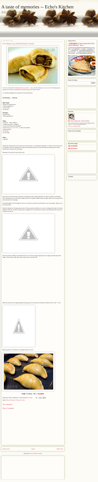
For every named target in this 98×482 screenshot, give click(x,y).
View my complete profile (74, 126)
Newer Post (6, 449)
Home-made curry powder (22, 87)
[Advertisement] (38, 26)
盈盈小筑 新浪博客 (72, 146)
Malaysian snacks (20, 400)
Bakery (8, 400)
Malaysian (12, 400)
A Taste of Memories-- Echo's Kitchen (79, 121)
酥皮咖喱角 (41, 394)
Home (33, 449)
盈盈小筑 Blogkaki (72, 148)
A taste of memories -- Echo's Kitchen (37, 6)
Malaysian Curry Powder (12, 127)
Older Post (60, 449)
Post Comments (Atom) (36, 453)
